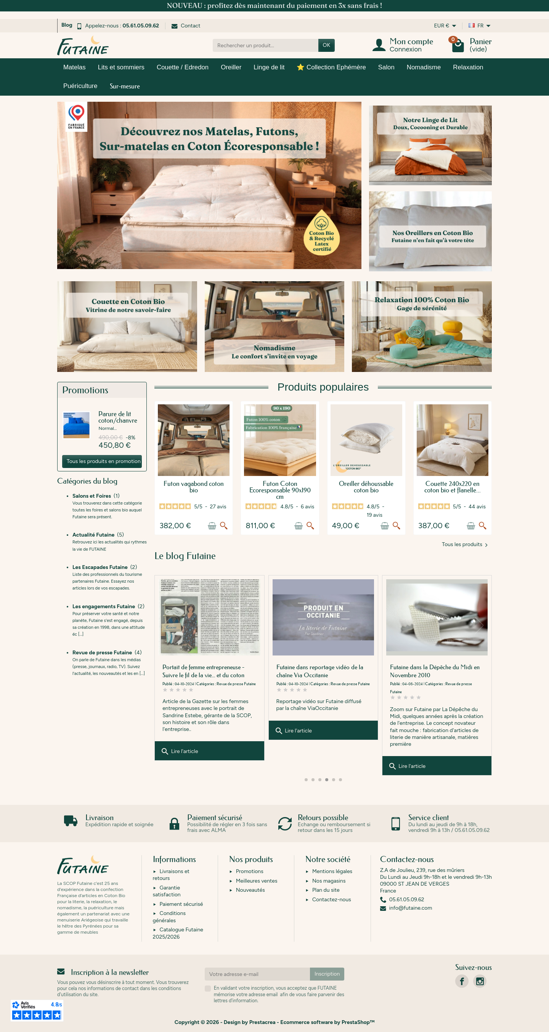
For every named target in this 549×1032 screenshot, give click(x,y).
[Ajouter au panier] (212, 526)
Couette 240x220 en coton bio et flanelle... (452, 486)
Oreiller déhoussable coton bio (366, 486)
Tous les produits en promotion (104, 461)
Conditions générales (169, 916)
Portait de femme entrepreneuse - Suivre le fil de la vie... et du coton (317, 671)
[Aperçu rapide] (224, 526)
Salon (386, 67)
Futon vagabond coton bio (194, 486)
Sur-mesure (125, 86)
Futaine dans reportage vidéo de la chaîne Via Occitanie (433, 671)
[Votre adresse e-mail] (257, 974)
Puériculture (80, 86)
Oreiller (231, 67)
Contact (186, 25)
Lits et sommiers (121, 67)
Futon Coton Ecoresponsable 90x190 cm (280, 489)
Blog (66, 25)
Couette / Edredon (183, 67)
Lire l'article (179, 758)
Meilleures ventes (257, 881)
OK (326, 45)
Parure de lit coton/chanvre (117, 417)
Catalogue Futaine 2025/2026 (178, 933)
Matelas (74, 67)
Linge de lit (269, 67)
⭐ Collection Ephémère (331, 67)
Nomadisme (424, 67)
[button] (481, 625)
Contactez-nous (331, 899)
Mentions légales (332, 871)
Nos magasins (328, 881)
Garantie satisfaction (167, 891)
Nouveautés (250, 890)
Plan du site (326, 890)
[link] (462, 981)
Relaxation (468, 67)
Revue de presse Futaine (350, 683)
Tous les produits (464, 544)
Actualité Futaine (229, 683)
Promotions (249, 871)
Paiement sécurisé (181, 904)
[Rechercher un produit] (265, 45)
